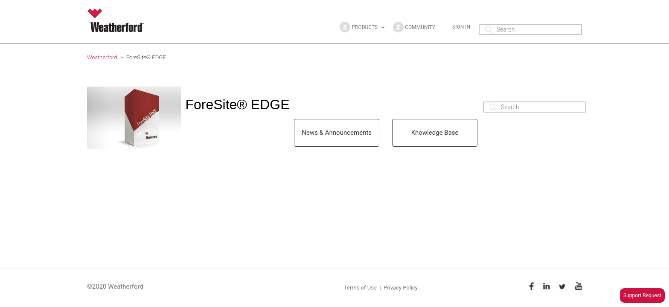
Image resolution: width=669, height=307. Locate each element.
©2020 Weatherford (115, 286)
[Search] (530, 29)
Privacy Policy (401, 287)
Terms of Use (360, 287)
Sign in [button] (461, 27)
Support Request (642, 295)
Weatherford (102, 57)
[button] (362, 27)
